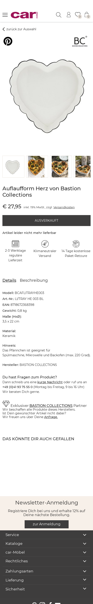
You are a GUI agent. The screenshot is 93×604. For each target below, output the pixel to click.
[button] (12, 160)
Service (12, 529)
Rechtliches (16, 555)
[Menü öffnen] (5, 14)
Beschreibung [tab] (34, 274)
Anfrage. (51, 411)
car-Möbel (15, 546)
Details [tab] (9, 274)
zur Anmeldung (46, 518)
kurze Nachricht (50, 376)
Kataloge (13, 537)
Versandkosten (64, 201)
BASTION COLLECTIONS (51, 400)
